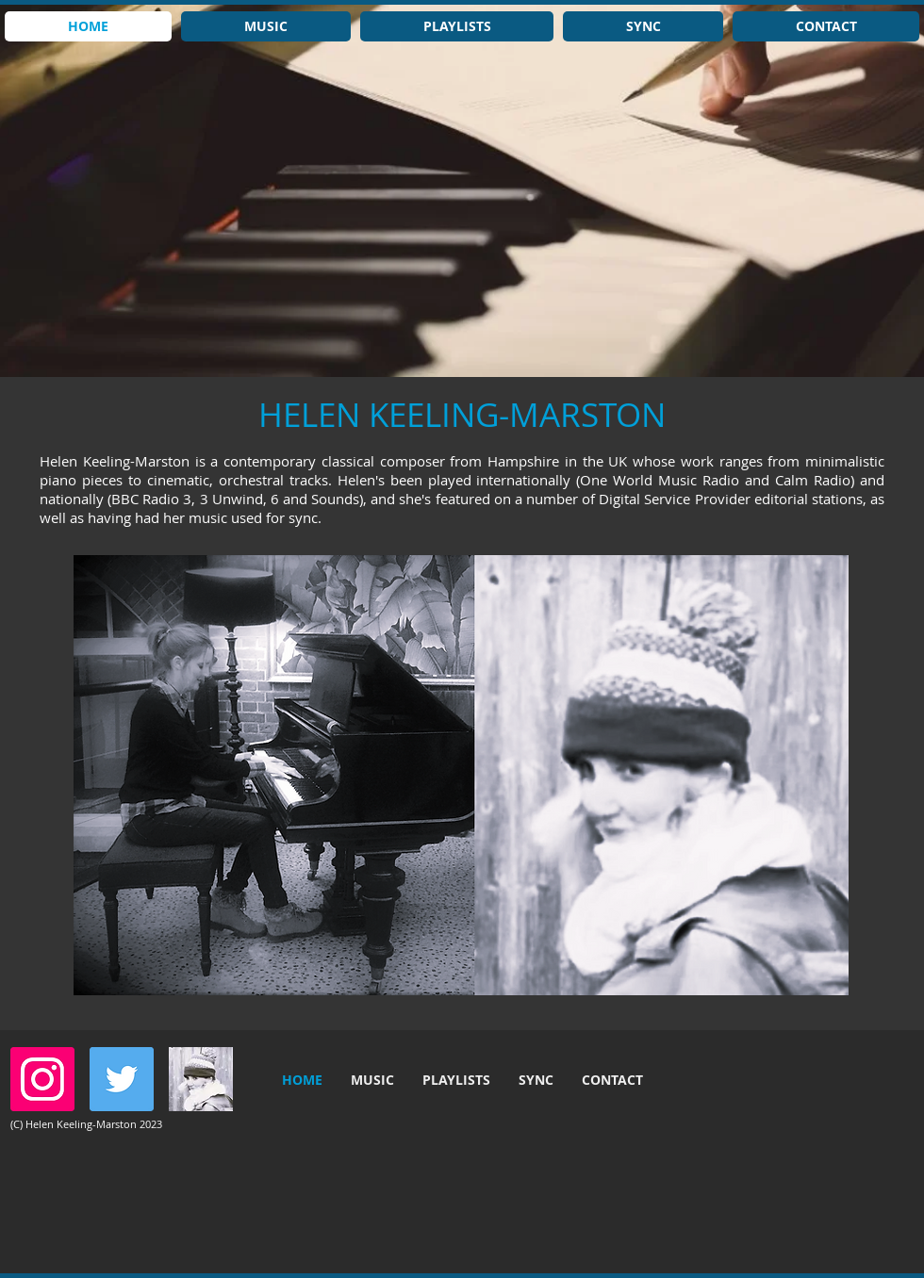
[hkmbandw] (201, 1079)
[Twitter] (122, 1079)
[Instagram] (42, 1079)
